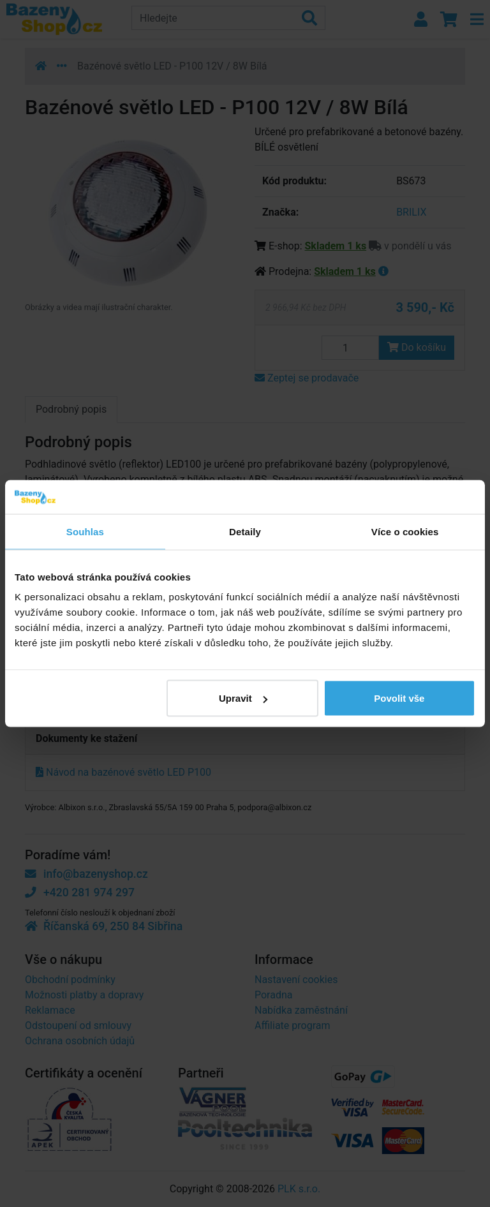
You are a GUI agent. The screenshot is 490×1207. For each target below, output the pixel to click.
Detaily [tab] (245, 531)
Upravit (243, 698)
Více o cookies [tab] (405, 531)
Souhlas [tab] (85, 531)
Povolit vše (399, 698)
